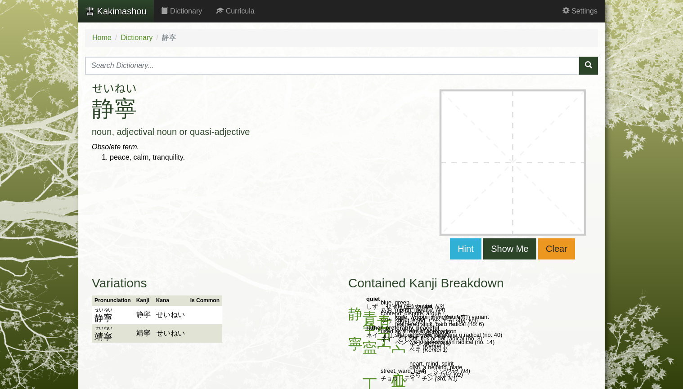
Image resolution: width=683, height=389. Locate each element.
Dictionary (181, 11)
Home (102, 37)
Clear (556, 249)
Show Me (509, 249)
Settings (580, 11)
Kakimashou (116, 11)
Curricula (235, 11)
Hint (466, 249)
